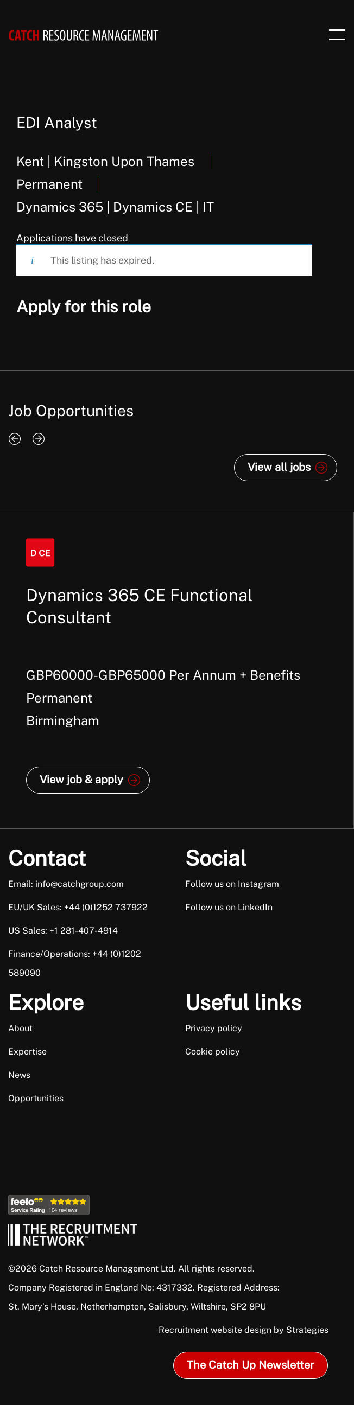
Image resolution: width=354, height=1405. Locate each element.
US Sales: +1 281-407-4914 (63, 930)
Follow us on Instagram (232, 884)
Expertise (27, 1051)
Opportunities (36, 1098)
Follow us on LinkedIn (229, 907)
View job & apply (81, 779)
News (19, 1075)
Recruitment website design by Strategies (243, 1330)
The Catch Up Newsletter (250, 1364)
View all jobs (279, 467)
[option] (177, 670)
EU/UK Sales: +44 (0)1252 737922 (78, 907)
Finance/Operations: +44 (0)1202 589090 (74, 963)
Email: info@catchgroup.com (66, 884)
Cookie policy (212, 1051)
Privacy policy (213, 1028)
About (20, 1028)
